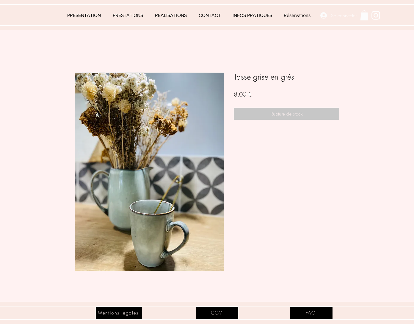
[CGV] (217, 313)
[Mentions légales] (119, 313)
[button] (252, 15)
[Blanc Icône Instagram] (376, 15)
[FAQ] (311, 313)
